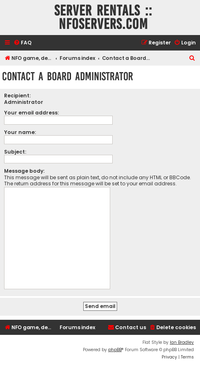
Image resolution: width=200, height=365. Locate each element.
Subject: (15, 151)
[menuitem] (22, 42)
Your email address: (31, 112)
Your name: (20, 132)
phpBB (115, 350)
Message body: (24, 170)
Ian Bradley (182, 342)
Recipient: (17, 95)
